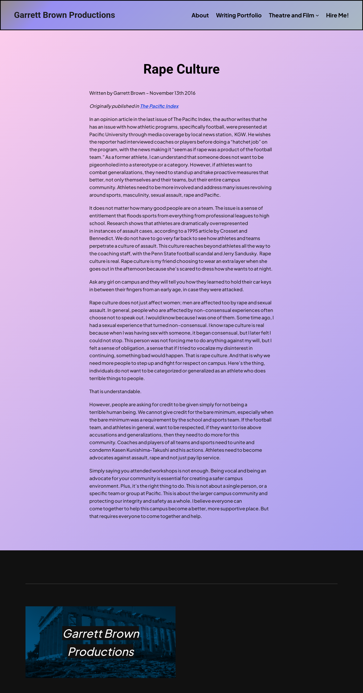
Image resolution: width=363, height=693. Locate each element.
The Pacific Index (159, 106)
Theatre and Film (291, 15)
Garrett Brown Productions (64, 15)
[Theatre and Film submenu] (317, 15)
